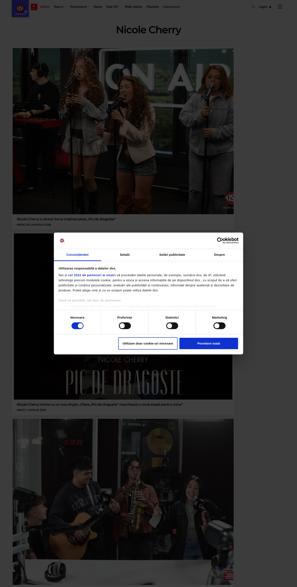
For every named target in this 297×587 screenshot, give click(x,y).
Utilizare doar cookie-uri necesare (148, 343)
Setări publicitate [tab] (172, 254)
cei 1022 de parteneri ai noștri (92, 275)
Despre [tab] (219, 254)
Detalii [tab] (125, 254)
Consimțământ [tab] (77, 254)
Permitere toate (208, 343)
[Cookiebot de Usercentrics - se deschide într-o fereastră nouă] (220, 240)
